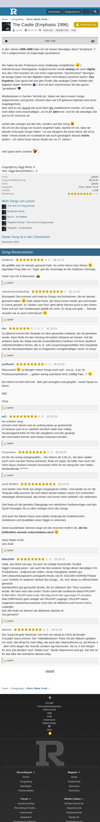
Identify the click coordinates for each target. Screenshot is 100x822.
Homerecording (26, 803)
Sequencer (26, 817)
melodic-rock (62, 30)
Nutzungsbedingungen (49, 706)
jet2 (4, 416)
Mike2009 (8, 559)
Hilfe (49, 713)
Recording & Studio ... (26, 808)
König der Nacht (15, 211)
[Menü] (5, 11)
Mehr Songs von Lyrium (18, 201)
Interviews (74, 786)
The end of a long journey (20, 205)
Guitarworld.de (74, 812)
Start (49, 729)
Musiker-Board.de (74, 803)
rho (4, 328)
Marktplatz (25, 786)
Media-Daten (49, 723)
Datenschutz (49, 709)
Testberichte (74, 781)
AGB (49, 716)
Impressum (49, 719)
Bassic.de (74, 817)
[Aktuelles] (86, 11)
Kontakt (49, 703)
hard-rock (48, 30)
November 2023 (10, 241)
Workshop (74, 790)
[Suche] (95, 11)
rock (74, 30)
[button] (50, 698)
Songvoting (26, 781)
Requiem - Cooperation (19, 227)
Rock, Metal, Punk (88, 187)
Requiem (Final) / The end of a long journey (30, 222)
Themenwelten (26, 790)
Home (74, 777)
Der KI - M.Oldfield (17, 216)
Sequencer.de (74, 808)
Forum (25, 777)
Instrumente (26, 812)
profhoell (8, 364)
